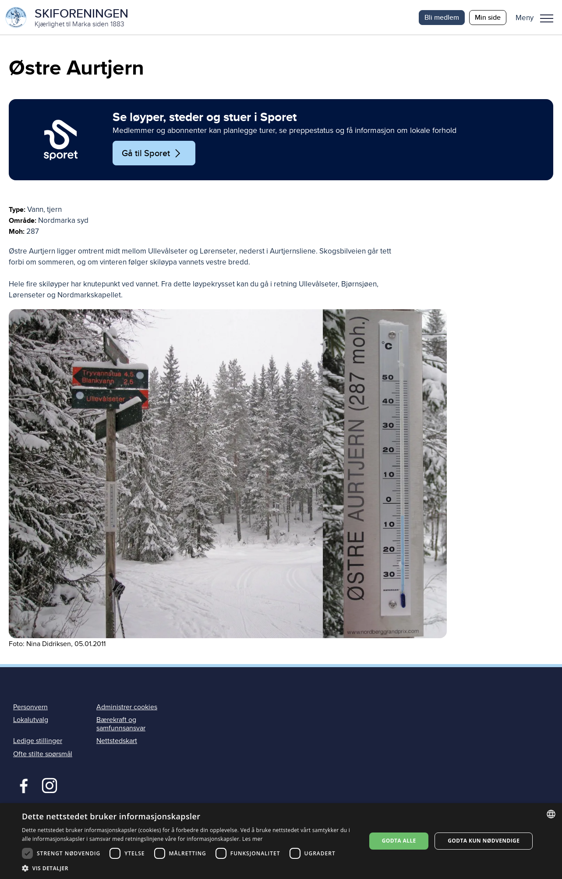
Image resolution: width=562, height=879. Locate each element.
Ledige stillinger (37, 741)
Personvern (30, 707)
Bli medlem (441, 17)
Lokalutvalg (30, 720)
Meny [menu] (546, 18)
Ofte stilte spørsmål (42, 754)
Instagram (49, 784)
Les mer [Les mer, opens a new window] (252, 839)
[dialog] (281, 841)
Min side (488, 17)
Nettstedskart (116, 741)
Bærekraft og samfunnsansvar (120, 724)
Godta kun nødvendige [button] (484, 840)
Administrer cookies (126, 707)
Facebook (21, 784)
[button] (538, 18)
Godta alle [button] (399, 840)
